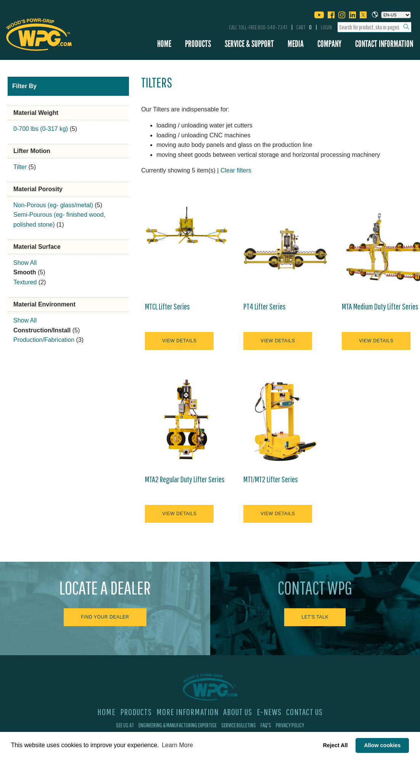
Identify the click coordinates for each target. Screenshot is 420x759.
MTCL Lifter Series (167, 306)
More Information (187, 711)
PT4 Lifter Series (264, 306)
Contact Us (304, 711)
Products (198, 43)
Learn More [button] (177, 745)
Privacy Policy (290, 725)
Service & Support (249, 43)
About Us (237, 711)
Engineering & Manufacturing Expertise (177, 725)
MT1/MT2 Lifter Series (270, 479)
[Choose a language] (396, 14)
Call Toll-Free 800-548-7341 (258, 27)
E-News (269, 711)
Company (329, 43)
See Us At (125, 725)
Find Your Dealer (105, 617)
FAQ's (266, 725)
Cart (304, 27)
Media (296, 43)
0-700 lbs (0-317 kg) (40, 129)
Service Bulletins (238, 725)
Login (326, 27)
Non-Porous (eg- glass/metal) (53, 205)
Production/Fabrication (43, 340)
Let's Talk (314, 617)
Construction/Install (42, 330)
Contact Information (384, 43)
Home (164, 43)
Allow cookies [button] (382, 745)
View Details (179, 340)
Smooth (24, 272)
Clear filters (235, 170)
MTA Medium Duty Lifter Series (380, 306)
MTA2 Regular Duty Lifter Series (185, 479)
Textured (25, 282)
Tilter (20, 167)
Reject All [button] (335, 745)
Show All (25, 262)
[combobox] (374, 27)
